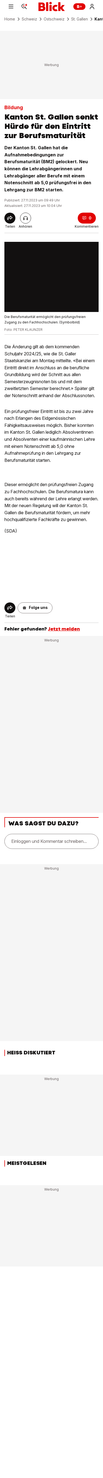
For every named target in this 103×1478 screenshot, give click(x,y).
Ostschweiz (54, 19)
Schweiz (29, 19)
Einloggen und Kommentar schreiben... (49, 841)
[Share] (9, 218)
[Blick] (51, 6)
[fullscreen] (51, 277)
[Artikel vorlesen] (25, 218)
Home (9, 19)
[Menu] (11, 6)
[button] (35, 607)
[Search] (24, 6)
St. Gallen (79, 19)
